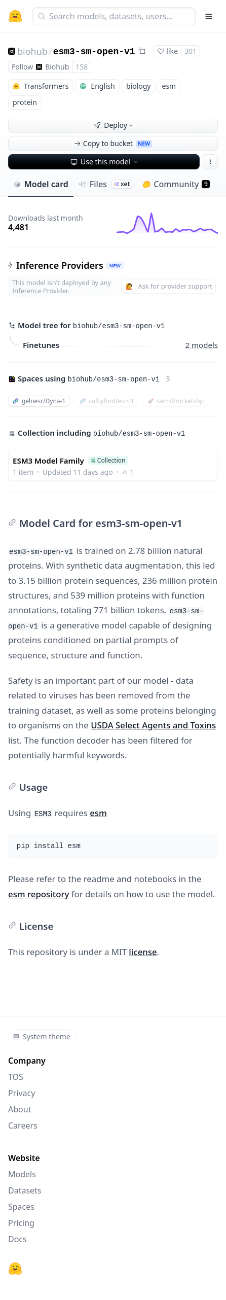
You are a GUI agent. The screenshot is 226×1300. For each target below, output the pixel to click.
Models (22, 1174)
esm (98, 813)
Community (176, 184)
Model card (40, 184)
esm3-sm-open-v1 (94, 52)
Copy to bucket (113, 143)
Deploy (114, 125)
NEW (115, 265)
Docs (17, 1239)
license (143, 952)
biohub (32, 51)
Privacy (21, 1093)
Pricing (21, 1222)
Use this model (104, 161)
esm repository (38, 894)
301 (190, 51)
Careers (22, 1125)
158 (82, 67)
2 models (201, 345)
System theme (41, 1036)
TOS (15, 1076)
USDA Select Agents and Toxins (153, 725)
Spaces (21, 1206)
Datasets (25, 1190)
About (19, 1109)
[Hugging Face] (15, 1268)
